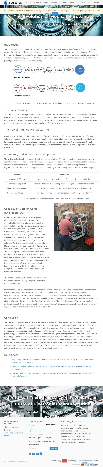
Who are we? (80, 422)
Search (7, 435)
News (31, 430)
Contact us (33, 425)
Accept (55, 14)
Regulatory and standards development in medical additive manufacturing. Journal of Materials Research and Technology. (52, 361)
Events (7, 430)
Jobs (31, 428)
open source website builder (86, 460)
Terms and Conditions (13, 432)
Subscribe (54, 448)
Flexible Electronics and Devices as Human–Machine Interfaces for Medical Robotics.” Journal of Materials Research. (53, 375)
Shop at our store (11, 427)
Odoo (64, 461)
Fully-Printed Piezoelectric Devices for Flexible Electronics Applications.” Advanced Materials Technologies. (51, 368)
